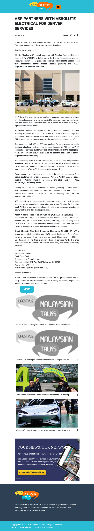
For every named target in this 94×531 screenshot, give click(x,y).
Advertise (39, 527)
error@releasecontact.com (38, 280)
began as (19, 234)
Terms (13, 527)
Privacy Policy (25, 527)
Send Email (24, 256)
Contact (49, 527)
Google (36, 226)
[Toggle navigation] (58, 7)
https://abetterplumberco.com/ (35, 268)
